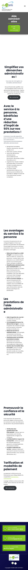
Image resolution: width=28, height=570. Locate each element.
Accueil (13, 26)
